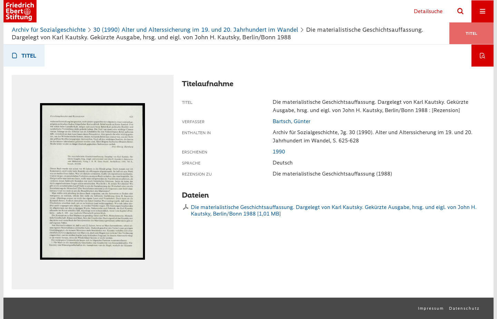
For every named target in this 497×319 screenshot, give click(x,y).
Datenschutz (464, 308)
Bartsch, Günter (291, 121)
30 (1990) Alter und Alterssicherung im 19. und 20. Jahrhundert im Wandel (195, 29)
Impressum (431, 308)
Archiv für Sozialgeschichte (49, 29)
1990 (279, 151)
